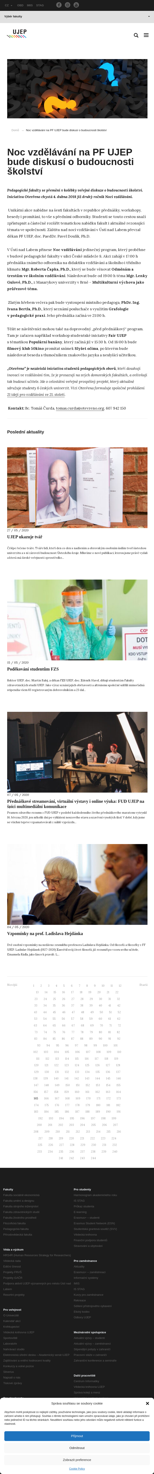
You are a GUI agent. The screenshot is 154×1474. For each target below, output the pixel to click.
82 (118, 1032)
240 (114, 1151)
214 (98, 1132)
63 (35, 1025)
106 (77, 1052)
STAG (40, 5)
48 (82, 1012)
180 (98, 1105)
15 (55, 992)
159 (66, 1092)
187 (77, 1112)
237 (82, 1151)
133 (77, 1072)
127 (108, 1065)
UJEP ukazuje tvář (24, 536)
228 (72, 1145)
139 (46, 1078)
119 (116, 1059)
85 (54, 1039)
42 (118, 1005)
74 (45, 1032)
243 (82, 1158)
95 (57, 1045)
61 (109, 1019)
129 (36, 1072)
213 (88, 1132)
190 (108, 1112)
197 (93, 1118)
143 (87, 1078)
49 (92, 1012)
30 (100, 999)
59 (91, 1019)
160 (77, 1092)
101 (116, 1045)
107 (88, 1052)
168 (67, 1098)
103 (46, 1052)
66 (64, 1025)
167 (57, 1098)
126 (97, 1065)
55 (54, 1019)
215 (108, 1132)
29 (91, 999)
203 (71, 1125)
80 (100, 1032)
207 (115, 1125)
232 (114, 1145)
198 (103, 1118)
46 (64, 1012)
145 (108, 1078)
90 (100, 1039)
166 (46, 1098)
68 (82, 1025)
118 (106, 1059)
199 (114, 1118)
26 (63, 999)
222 (92, 1138)
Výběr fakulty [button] (77, 16)
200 (39, 1125)
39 (91, 1005)
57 (72, 1019)
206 (104, 1125)
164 (118, 1092)
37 (72, 1005)
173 (119, 1098)
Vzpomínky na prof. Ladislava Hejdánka (45, 933)
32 (118, 999)
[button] (147, 1403)
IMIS (30, 5)
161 (87, 1092)
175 (47, 1105)
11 (112, 986)
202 (60, 1125)
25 (54, 999)
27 (72, 999)
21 (108, 992)
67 (73, 1025)
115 (77, 1059)
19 (89, 992)
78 (82, 1032)
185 (57, 1112)
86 (63, 1039)
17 (72, 992)
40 (100, 1005)
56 (63, 1019)
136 (108, 1072)
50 (101, 1012)
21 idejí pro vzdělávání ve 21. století (36, 394)
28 (82, 999)
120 (36, 1065)
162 (97, 1092)
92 (118, 1039)
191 (119, 1112)
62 (118, 1019)
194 (61, 1118)
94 (48, 1045)
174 (36, 1105)
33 (35, 1005)
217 (40, 1138)
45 (54, 1012)
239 (104, 1151)
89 (91, 1039)
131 (57, 1072)
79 (91, 1032)
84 (45, 1039)
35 (54, 1005)
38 (81, 1005)
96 (67, 1045)
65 (54, 1025)
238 (93, 1151)
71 (110, 1025)
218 (51, 1138)
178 (77, 1105)
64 (45, 1025)
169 (78, 1098)
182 (118, 1105)
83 (35, 1039)
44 (45, 1012)
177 (67, 1105)
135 (98, 1072)
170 (88, 1098)
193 (51, 1118)
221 (82, 1138)
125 (87, 1065)
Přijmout (77, 1436)
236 (71, 1151)
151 (78, 1085)
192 (40, 1118)
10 (103, 986)
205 (93, 1125)
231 (104, 1145)
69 (92, 1025)
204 (82, 1125)
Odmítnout (77, 1448)
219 (61, 1138)
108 (98, 1052)
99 (95, 1045)
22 (116, 992)
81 (109, 1032)
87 (72, 1039)
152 (88, 1085)
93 (38, 1045)
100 (105, 1045)
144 (97, 1078)
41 (109, 1005)
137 (118, 1072)
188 (87, 1112)
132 (67, 1072)
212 (78, 1132)
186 (67, 1112)
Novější (12, 985)
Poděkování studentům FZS (33, 669)
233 (39, 1151)
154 (108, 1085)
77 (72, 1032)
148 (46, 1085)
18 (81, 992)
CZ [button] (8, 5)
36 (63, 1005)
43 (35, 1012)
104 (56, 1052)
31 (109, 999)
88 (81, 1039)
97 (76, 1045)
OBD (20, 5)
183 (36, 1112)
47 (73, 1012)
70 (101, 1025)
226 (50, 1145)
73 (36, 1032)
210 (58, 1132)
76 (63, 1032)
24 (45, 999)
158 (56, 1092)
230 (93, 1145)
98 (85, 1045)
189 (98, 1112)
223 (103, 1138)
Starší (143, 985)
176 (57, 1105)
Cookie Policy (77, 1468)
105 (67, 1052)
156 (36, 1092)
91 (109, 1039)
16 (63, 992)
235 (61, 1151)
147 (36, 1085)
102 (35, 1052)
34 (45, 1005)
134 (87, 1072)
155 (118, 1085)
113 (57, 1059)
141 (67, 1078)
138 (35, 1078)
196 (82, 1118)
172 (108, 1098)
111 (37, 1059)
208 (36, 1132)
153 (98, 1085)
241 (61, 1158)
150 (68, 1085)
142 (77, 1078)
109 (109, 1052)
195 (72, 1118)
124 (77, 1065)
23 (36, 999)
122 (56, 1065)
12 (120, 986)
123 (67, 1065)
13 (37, 992)
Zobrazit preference (77, 1460)
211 (68, 1132)
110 (119, 1052)
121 (46, 1065)
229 (82, 1145)
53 (35, 1019)
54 (45, 1019)
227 (61, 1145)
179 (88, 1105)
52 (119, 1012)
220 (71, 1138)
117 (96, 1059)
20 (99, 992)
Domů (15, 130)
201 (50, 1125)
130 (47, 1072)
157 (46, 1092)
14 (46, 992)
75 (54, 1032)
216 (119, 1132)
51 (110, 1012)
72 (119, 1025)
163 (108, 1092)
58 (81, 1019)
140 (56, 1078)
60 (100, 1019)
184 (46, 1112)
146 (118, 1078)
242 (71, 1158)
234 (50, 1151)
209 (46, 1132)
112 (47, 1059)
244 (93, 1158)
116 (87, 1059)
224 (113, 1138)
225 (40, 1145)
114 (67, 1059)
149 (57, 1085)
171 (98, 1098)
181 (108, 1105)
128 (118, 1065)
